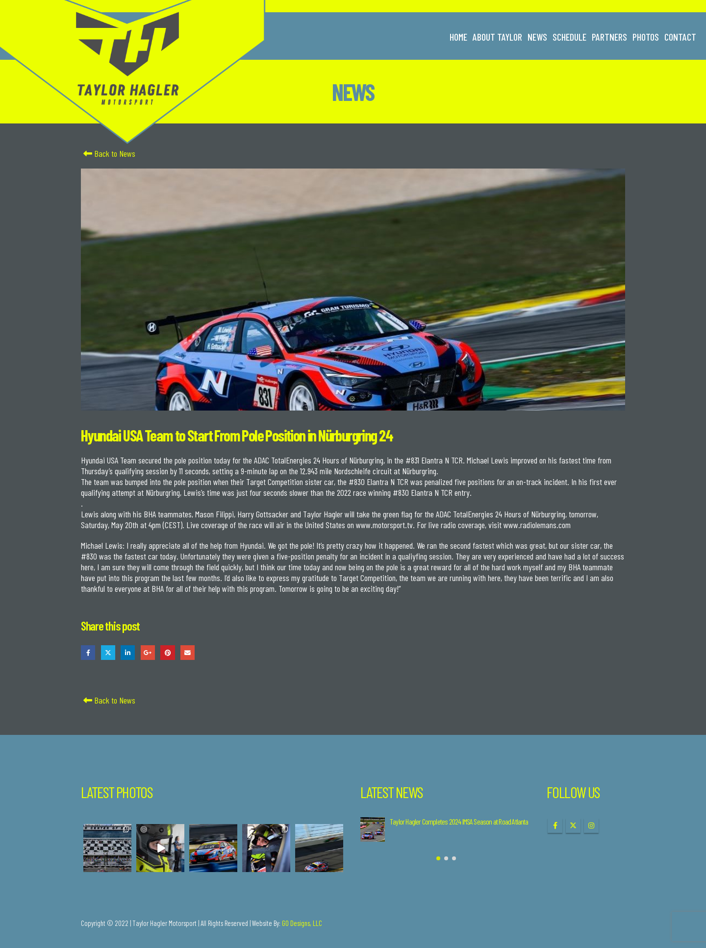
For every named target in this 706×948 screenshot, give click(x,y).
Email (187, 652)
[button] (438, 858)
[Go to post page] (372, 829)
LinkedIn (128, 652)
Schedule (569, 37)
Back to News (108, 153)
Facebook (88, 652)
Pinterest (167, 652)
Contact (680, 37)
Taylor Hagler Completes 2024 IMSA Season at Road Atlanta (459, 821)
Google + (148, 652)
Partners (609, 37)
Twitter (108, 652)
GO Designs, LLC (302, 923)
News (537, 37)
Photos (645, 37)
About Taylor (497, 37)
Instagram (591, 825)
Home (458, 37)
